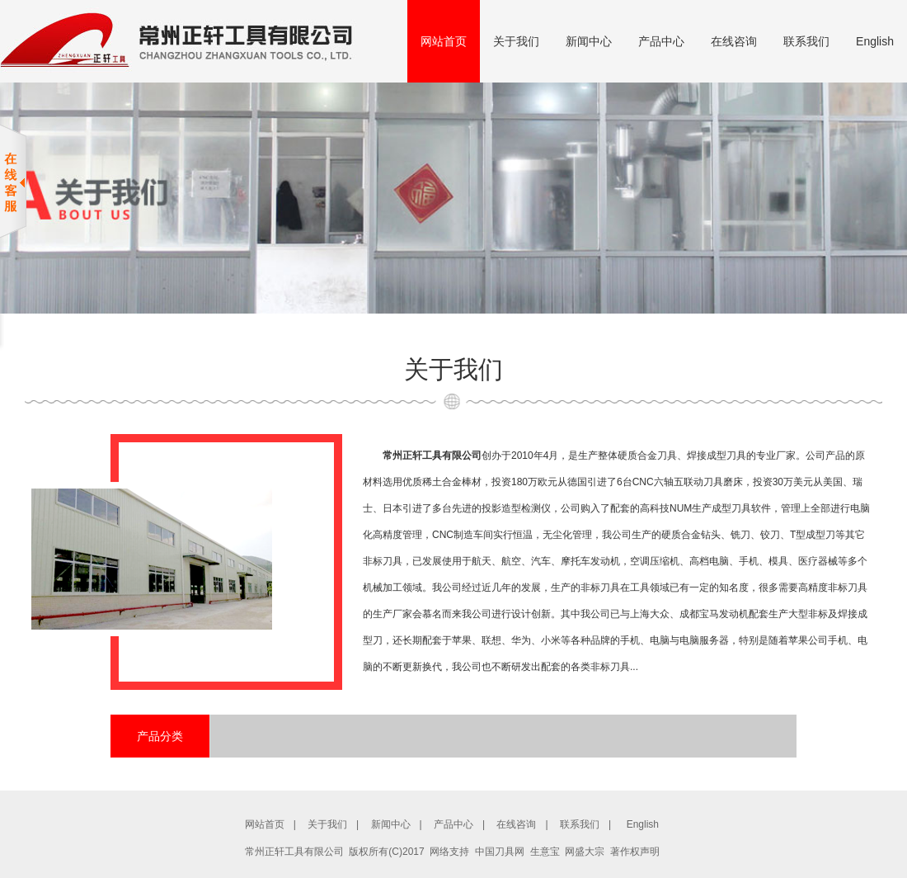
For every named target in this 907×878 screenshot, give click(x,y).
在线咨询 (734, 41)
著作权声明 (635, 851)
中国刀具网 (499, 851)
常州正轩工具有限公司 (432, 455)
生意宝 (545, 851)
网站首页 (444, 41)
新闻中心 (589, 41)
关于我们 (516, 41)
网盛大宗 (584, 851)
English (875, 41)
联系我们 (806, 41)
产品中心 (661, 41)
